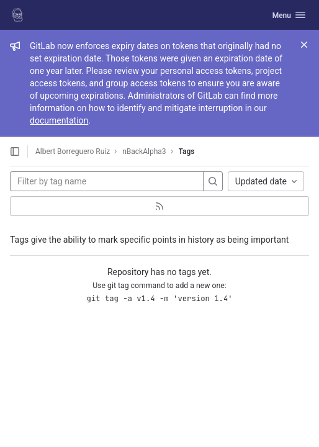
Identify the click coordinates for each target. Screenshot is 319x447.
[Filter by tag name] (107, 181)
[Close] (304, 44)
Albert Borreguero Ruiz (72, 151)
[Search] (213, 181)
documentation (59, 120)
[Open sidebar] (15, 151)
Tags (187, 151)
